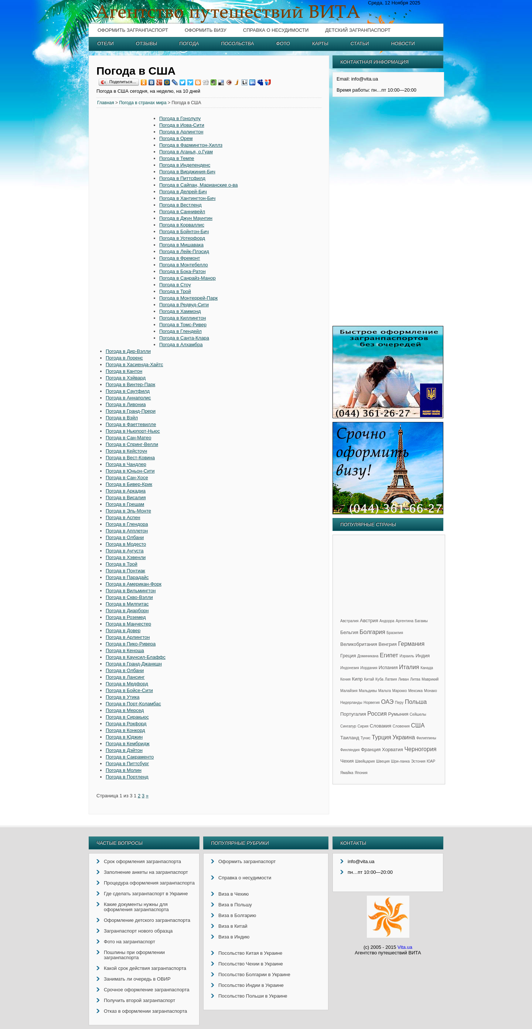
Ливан (403, 679)
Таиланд (349, 737)
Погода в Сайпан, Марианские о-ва (198, 185)
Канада (426, 668)
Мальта (384, 691)
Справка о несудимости (275, 30)
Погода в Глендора (127, 524)
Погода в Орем (175, 138)
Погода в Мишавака (181, 245)
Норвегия (372, 703)
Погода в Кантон (124, 371)
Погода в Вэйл (122, 417)
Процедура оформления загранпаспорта (149, 883)
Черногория (420, 749)
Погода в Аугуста (125, 550)
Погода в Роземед (126, 617)
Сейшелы (418, 714)
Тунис (366, 738)
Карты (320, 43)
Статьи (360, 43)
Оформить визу (205, 30)
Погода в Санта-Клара (184, 338)
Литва (415, 679)
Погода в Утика (123, 697)
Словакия (380, 726)
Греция (348, 655)
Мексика (415, 691)
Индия (423, 655)
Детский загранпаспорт (358, 30)
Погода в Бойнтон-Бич (184, 231)
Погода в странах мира (142, 102)
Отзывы (146, 43)
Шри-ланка (400, 761)
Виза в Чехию (233, 894)
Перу (399, 703)
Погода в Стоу (175, 284)
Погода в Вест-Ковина (130, 457)
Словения (401, 726)
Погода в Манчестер (128, 624)
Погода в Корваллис (181, 225)
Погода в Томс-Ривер (183, 324)
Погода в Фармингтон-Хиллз (190, 145)
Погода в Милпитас (127, 604)
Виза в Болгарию (237, 915)
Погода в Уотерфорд (182, 238)
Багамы (421, 621)
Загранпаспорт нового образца (138, 931)
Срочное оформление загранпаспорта (147, 989)
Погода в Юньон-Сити (130, 471)
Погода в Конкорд (125, 730)
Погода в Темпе (176, 158)
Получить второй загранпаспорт (139, 1000)
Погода (189, 43)
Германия (411, 644)
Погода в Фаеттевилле (131, 424)
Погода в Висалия (126, 497)
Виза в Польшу (235, 904)
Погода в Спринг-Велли (132, 444)
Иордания (368, 668)
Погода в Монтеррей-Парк (188, 298)
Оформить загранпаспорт (133, 30)
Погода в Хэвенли (126, 557)
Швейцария (365, 761)
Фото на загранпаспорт (129, 941)
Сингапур (348, 726)
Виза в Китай (232, 926)
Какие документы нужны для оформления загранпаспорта (136, 907)
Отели (105, 43)
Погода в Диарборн (127, 610)
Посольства (237, 43)
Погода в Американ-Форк (133, 584)
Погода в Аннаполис (128, 398)
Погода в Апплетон (127, 531)
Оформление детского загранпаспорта (147, 920)
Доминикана (367, 656)
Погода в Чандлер (126, 464)
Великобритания (358, 644)
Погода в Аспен (123, 517)
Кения (345, 679)
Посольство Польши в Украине (252, 996)
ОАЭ (387, 702)
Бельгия (349, 632)
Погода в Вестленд (180, 205)
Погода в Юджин (124, 737)
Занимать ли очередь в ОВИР (137, 979)
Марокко (399, 691)
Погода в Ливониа (126, 404)
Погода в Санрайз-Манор (187, 278)
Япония (361, 773)
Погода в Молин (123, 770)
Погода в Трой (175, 291)
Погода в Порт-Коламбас (133, 703)
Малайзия (349, 691)
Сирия (363, 726)
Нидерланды (351, 703)
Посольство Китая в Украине (250, 953)
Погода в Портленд (127, 777)
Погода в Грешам (125, 504)
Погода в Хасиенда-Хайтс (134, 364)
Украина (403, 737)
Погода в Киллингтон (182, 318)
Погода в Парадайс (127, 577)
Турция (381, 737)
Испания (388, 667)
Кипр (357, 679)
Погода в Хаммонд (180, 311)
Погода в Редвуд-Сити (184, 304)
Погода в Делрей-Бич (183, 191)
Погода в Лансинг (125, 677)
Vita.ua (405, 947)
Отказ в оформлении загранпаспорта (145, 1011)
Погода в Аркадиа (126, 491)
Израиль (406, 656)
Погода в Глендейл (180, 331)
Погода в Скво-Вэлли (129, 597)
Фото (283, 43)
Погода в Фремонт (179, 258)
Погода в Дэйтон (124, 750)
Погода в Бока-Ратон (182, 271)
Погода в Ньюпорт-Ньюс (133, 431)
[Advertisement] (127, 228)
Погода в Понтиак (125, 570)
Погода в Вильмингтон (131, 590)
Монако (430, 691)
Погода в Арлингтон (181, 131)
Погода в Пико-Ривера (131, 644)
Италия (409, 667)
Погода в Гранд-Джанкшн (134, 664)
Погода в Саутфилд (128, 391)
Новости (403, 43)
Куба (379, 679)
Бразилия (394, 633)
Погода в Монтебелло (183, 265)
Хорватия (392, 749)
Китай (369, 679)
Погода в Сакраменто (130, 757)
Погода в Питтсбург (127, 763)
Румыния (398, 714)
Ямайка (346, 773)
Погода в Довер (123, 630)
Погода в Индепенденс (184, 165)
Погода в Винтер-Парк (130, 384)
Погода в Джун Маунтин (185, 218)
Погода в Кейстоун (126, 451)
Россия (376, 714)
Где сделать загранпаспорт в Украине (146, 893)
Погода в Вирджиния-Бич (187, 171)
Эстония (418, 761)
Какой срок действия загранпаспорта (145, 968)
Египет (389, 655)
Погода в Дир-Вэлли (128, 351)
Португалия (353, 714)
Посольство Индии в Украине (251, 985)
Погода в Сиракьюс (127, 717)
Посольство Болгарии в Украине (254, 974)
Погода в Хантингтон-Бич (187, 198)
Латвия (391, 679)
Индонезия (349, 668)
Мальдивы (368, 691)
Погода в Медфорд (127, 683)
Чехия (347, 761)
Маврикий (430, 679)
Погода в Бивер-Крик (129, 484)
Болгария (372, 632)
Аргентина (404, 621)
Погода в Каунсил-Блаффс (136, 657)
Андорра (386, 621)
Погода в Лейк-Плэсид (184, 251)
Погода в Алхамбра (180, 344)
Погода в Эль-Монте (128, 511)
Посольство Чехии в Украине (250, 964)
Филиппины (426, 738)
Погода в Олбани (125, 537)
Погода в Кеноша (125, 650)
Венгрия (387, 644)
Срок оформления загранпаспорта (142, 861)
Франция (371, 749)
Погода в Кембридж (128, 743)
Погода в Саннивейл (182, 211)
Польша (416, 702)
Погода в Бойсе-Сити (129, 690)
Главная (105, 102)
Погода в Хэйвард (126, 378)
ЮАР (431, 761)
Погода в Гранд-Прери (131, 411)
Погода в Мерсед (125, 710)
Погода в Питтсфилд (182, 178)
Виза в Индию (233, 937)
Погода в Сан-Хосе (127, 477)
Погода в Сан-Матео (128, 437)
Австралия (349, 621)
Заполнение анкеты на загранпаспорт (146, 872)
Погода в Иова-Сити (181, 125)
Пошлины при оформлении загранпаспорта (134, 955)
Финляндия (349, 750)
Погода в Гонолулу (180, 118)
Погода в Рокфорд (126, 723)
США (417, 725)
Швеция (383, 761)
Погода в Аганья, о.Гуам (186, 151)
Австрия (369, 620)
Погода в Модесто (126, 544)
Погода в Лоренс (124, 358)
